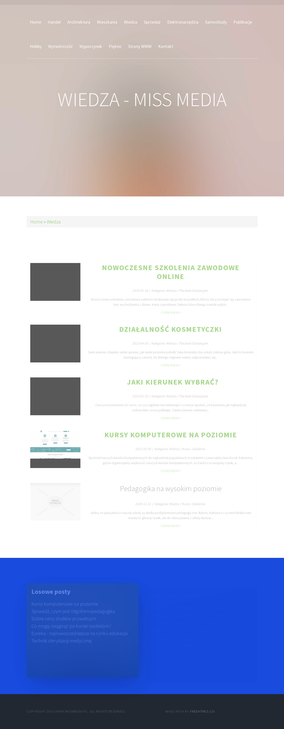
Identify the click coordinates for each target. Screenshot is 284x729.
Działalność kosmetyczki (170, 334)
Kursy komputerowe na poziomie (171, 440)
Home (36, 222)
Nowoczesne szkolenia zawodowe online (170, 277)
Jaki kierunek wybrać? (171, 387)
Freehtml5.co (202, 711)
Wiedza (54, 222)
